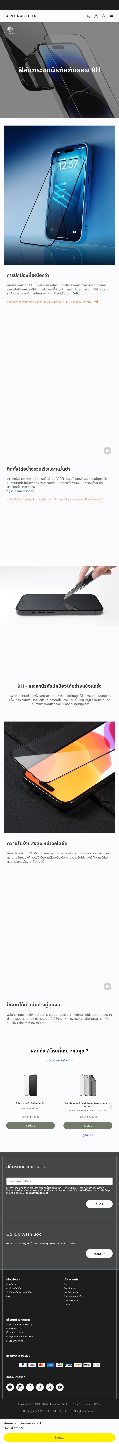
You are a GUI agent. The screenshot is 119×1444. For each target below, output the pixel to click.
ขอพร (99, 1253)
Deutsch (66, 1404)
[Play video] (107, 451)
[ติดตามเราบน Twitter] (50, 1387)
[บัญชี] (96, 16)
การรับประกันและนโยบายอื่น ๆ (19, 1324)
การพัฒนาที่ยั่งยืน (14, 1288)
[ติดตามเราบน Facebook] (30, 1387)
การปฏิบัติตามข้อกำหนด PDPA (19, 1336)
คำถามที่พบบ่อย (71, 1288)
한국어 (97, 1404)
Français (55, 1404)
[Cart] (88, 16)
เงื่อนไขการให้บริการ (14, 1332)
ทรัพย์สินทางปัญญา (14, 1341)
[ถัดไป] (111, 1106)
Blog (8, 1296)
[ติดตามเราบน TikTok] (40, 1387)
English (22, 1404)
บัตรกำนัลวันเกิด (71, 1300)
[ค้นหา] (104, 16)
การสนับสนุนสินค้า (71, 1292)
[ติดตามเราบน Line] (10, 1387)
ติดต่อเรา (67, 1304)
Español (77, 1404)
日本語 (45, 1404)
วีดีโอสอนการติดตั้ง (22, 491)
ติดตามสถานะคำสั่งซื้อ (73, 1296)
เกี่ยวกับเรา (11, 1284)
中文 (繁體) (34, 1404)
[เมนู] (111, 16)
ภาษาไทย (88, 1404)
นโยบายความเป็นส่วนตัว (35, 1192)
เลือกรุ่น (67, 1284)
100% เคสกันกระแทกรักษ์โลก (19, 1292)
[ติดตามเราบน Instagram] (20, 1387)
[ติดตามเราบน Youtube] (60, 1387)
